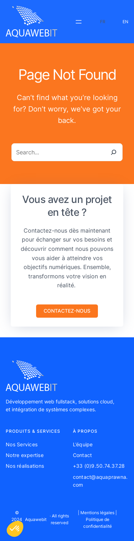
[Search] (113, 152)
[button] (67, 311)
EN (125, 21)
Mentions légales (97, 512)
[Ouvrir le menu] (78, 22)
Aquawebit (35, 519)
